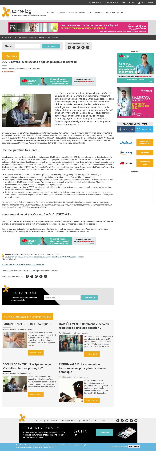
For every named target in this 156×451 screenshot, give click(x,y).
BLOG (120, 12)
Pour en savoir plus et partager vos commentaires (23, 264)
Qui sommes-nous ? (69, 420)
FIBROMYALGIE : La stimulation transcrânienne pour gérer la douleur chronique (83, 368)
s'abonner (104, 432)
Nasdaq (133, 11)
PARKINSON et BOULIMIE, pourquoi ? (27, 324)
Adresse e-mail (50, 294)
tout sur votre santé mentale (145, 142)
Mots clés (9, 46)
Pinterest (78, 47)
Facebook (69, 47)
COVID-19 (12, 259)
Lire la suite (35, 353)
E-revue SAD (112, 2)
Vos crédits (145, 153)
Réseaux (110, 12)
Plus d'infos (48, 447)
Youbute (87, 47)
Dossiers (61, 12)
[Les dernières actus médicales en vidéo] (135, 202)
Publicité (85, 420)
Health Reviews (77, 12)
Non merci (134, 447)
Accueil (4, 37)
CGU (95, 420)
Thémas (131, 2)
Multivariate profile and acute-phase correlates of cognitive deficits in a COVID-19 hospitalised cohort (44, 257)
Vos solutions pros (145, 163)
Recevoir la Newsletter (135, 124)
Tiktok (83, 47)
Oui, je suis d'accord (118, 447)
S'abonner (89, 298)
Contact (105, 420)
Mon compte (147, 2)
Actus (50, 12)
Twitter (73, 47)
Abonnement (96, 12)
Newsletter (52, 420)
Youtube (45, 276)
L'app (123, 2)
